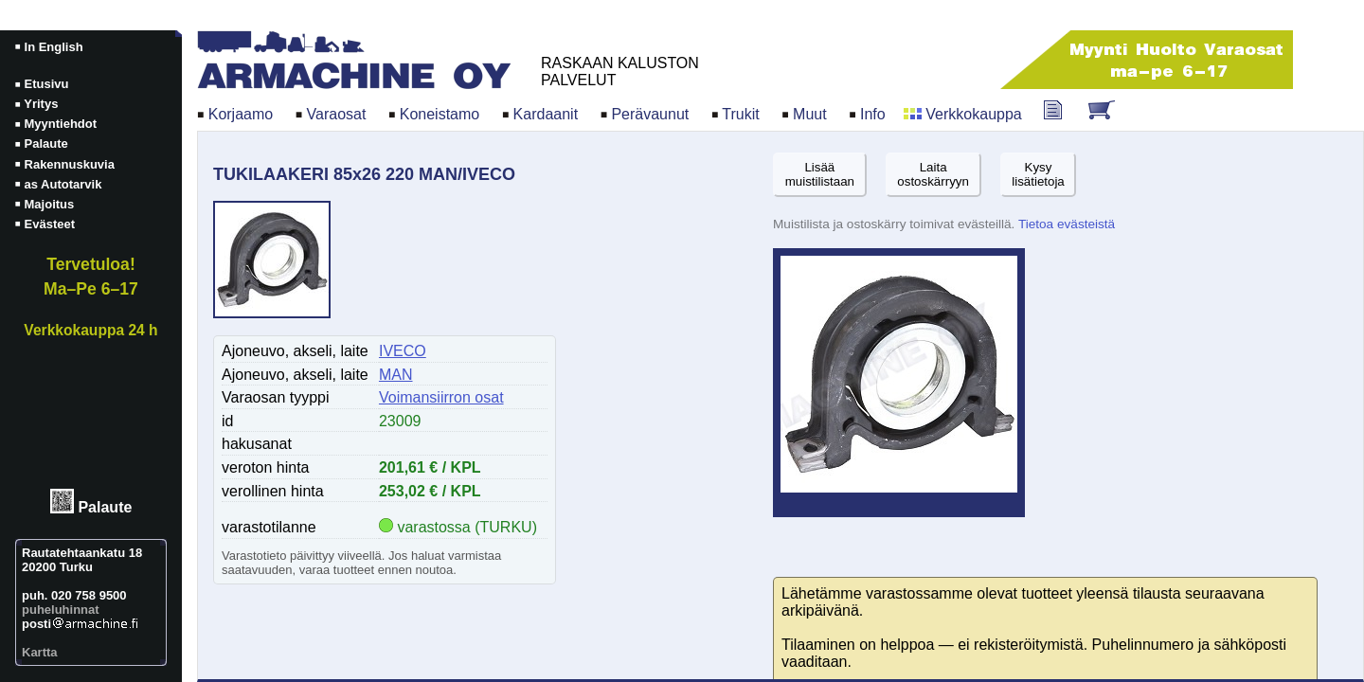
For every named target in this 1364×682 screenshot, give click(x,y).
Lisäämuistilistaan (819, 174)
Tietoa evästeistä (1066, 224)
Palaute (105, 508)
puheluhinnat (60, 609)
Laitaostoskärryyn (933, 174)
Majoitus (50, 204)
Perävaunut (650, 114)
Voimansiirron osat (441, 397)
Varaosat (337, 114)
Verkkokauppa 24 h (90, 330)
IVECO (402, 351)
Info (873, 114)
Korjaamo (240, 114)
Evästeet (50, 224)
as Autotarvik (63, 184)
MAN (396, 375)
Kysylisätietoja (1038, 174)
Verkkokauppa (973, 114)
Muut (810, 114)
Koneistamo (440, 114)
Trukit (740, 114)
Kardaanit (546, 114)
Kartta (40, 652)
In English (54, 47)
